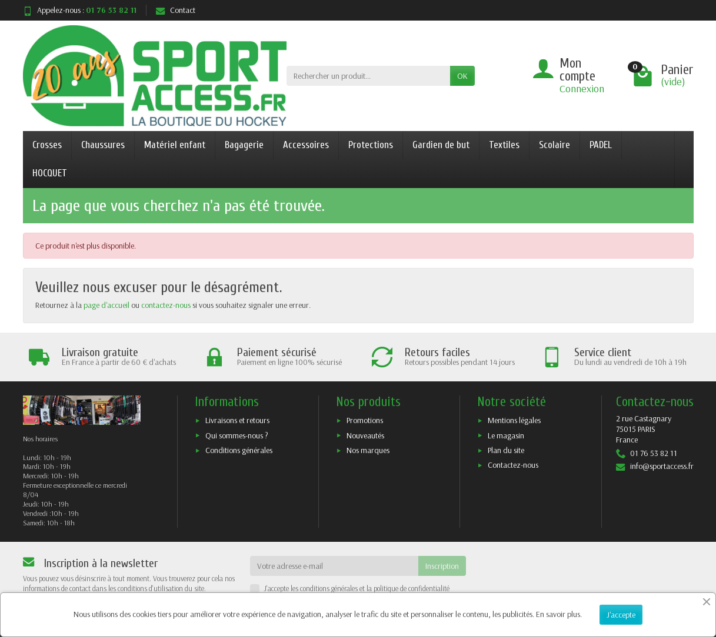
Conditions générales (238, 450)
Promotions (365, 420)
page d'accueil (106, 305)
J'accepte (621, 614)
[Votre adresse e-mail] (334, 566)
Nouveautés (365, 435)
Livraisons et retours (237, 420)
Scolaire (554, 144)
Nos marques (368, 450)
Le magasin (506, 435)
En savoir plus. (559, 614)
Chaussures (103, 144)
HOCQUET (49, 173)
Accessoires (306, 144)
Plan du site (506, 450)
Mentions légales (514, 420)
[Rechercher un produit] (368, 76)
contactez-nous (166, 305)
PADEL (601, 144)
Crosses (47, 144)
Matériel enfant (174, 144)
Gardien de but (440, 144)
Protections (370, 144)
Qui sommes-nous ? (236, 435)
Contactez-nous (513, 465)
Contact (175, 10)
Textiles (504, 144)
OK (462, 76)
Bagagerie (244, 144)
